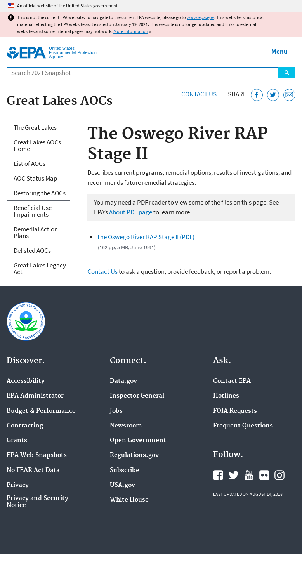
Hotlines (226, 396)
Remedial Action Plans (36, 232)
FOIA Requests (235, 411)
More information (130, 31)
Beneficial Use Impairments (33, 211)
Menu (279, 51)
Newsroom (126, 425)
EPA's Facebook (218, 475)
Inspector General (137, 396)
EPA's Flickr (264, 475)
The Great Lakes (35, 127)
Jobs (116, 411)
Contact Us (199, 94)
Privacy (18, 485)
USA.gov (122, 485)
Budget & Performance (41, 411)
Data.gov (123, 381)
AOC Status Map (35, 178)
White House (129, 500)
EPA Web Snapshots (37, 455)
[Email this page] (289, 95)
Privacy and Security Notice (37, 502)
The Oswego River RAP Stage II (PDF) (145, 237)
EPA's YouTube (249, 475)
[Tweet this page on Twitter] (273, 95)
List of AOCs (29, 163)
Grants (17, 440)
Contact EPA (232, 381)
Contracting (25, 425)
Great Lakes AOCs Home (37, 145)
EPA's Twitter (234, 475)
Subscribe (124, 470)
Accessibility (26, 381)
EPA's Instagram (279, 475)
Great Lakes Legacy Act (40, 268)
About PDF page (130, 212)
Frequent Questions (243, 425)
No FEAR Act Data (33, 470)
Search (286, 72)
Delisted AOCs (32, 250)
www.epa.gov (200, 17)
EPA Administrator (35, 396)
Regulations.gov (134, 455)
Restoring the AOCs (40, 193)
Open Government (138, 440)
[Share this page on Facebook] (257, 95)
